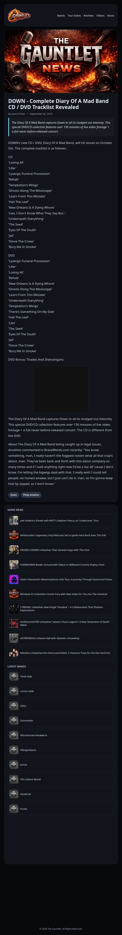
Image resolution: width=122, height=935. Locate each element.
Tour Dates (74, 15)
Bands (61, 15)
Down (14, 494)
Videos (100, 15)
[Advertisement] (61, 892)
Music (110, 15)
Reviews (89, 15)
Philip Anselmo (31, 494)
